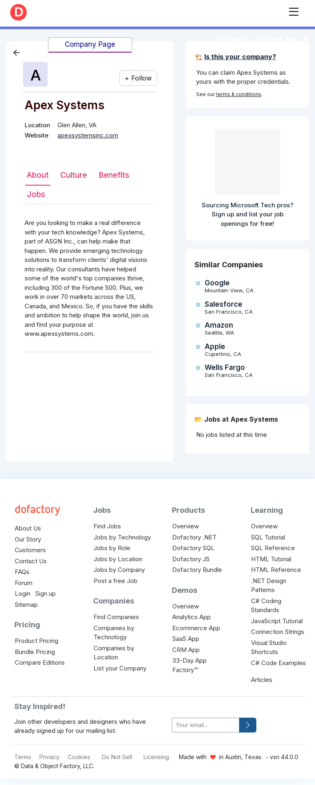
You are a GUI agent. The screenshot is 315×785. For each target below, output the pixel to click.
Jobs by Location (118, 559)
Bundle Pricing (35, 652)
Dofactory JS (191, 559)
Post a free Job (115, 581)
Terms (22, 756)
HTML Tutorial (271, 559)
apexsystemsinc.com (87, 135)
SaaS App (185, 639)
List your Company (120, 668)
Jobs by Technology (122, 537)
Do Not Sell (117, 756)
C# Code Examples (278, 663)
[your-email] (206, 725)
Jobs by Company (119, 570)
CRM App (186, 650)
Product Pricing (36, 641)
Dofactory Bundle (197, 570)
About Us (28, 528)
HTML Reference (276, 570)
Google (217, 283)
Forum (23, 583)
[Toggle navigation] (293, 10)
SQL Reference (273, 548)
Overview (185, 526)
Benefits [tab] (113, 175)
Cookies (79, 756)
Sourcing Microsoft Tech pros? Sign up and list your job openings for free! (247, 214)
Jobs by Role (112, 548)
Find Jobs (107, 526)
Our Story (28, 539)
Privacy (49, 756)
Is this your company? (240, 57)
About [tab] (38, 175)
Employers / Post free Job (257, 39)
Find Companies (116, 617)
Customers (30, 550)
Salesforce (223, 304)
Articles (261, 680)
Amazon (219, 325)
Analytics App (191, 617)
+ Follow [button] (138, 78)
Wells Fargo (225, 367)
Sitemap (26, 604)
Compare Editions (40, 662)
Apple (215, 346)
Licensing (156, 756)
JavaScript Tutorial (277, 621)
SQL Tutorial (268, 537)
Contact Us (31, 561)
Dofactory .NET (194, 537)
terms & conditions (238, 94)
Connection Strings (277, 632)
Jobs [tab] (36, 194)
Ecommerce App (196, 628)
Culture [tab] (73, 175)
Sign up (45, 593)
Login (22, 593)
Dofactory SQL (193, 548)
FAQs (22, 572)
